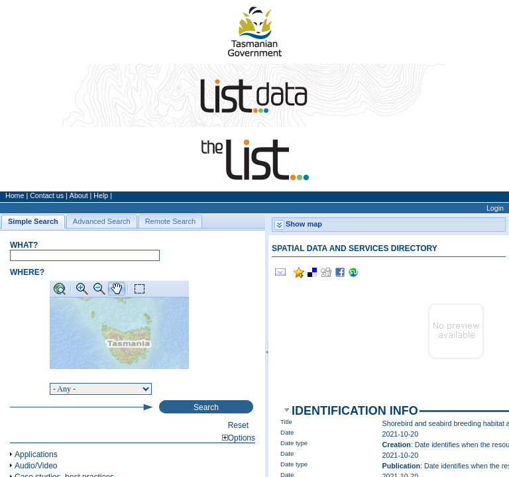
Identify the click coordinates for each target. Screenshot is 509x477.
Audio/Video (36, 465)
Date (287, 432)
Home (14, 195)
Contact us (47, 195)
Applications (36, 454)
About (79, 195)
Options (238, 438)
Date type (294, 443)
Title (286, 421)
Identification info (355, 410)
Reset (238, 425)
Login (495, 208)
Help (100, 195)
